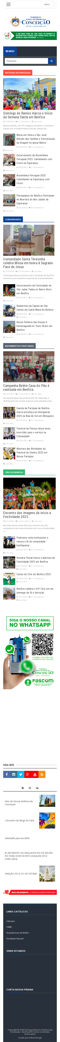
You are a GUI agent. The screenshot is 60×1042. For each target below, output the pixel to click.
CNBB (9, 926)
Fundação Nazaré (15, 938)
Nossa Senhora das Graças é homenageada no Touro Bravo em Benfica (34, 326)
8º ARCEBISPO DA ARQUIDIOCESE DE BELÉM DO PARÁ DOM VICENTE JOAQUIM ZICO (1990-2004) (28, 855)
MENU (47, 4)
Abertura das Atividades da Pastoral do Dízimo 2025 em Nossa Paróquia (31, 452)
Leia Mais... (38, 271)
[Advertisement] (30, 727)
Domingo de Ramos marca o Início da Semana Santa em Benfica (28, 115)
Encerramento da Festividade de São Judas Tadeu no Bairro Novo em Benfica (34, 289)
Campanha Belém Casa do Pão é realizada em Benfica (26, 388)
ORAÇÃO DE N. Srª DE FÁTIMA (21, 873)
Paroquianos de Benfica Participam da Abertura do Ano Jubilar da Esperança (35, 199)
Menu (10, 51)
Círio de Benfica (14, 472)
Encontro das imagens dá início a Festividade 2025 (27, 515)
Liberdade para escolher (17, 838)
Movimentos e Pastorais (19, 345)
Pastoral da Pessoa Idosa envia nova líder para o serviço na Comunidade (33, 432)
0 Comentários (24, 121)
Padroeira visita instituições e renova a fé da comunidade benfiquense (32, 541)
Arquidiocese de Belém (17, 932)
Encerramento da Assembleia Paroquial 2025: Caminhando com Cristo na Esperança (34, 159)
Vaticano (10, 921)
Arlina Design (35, 1037)
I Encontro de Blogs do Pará (19, 820)
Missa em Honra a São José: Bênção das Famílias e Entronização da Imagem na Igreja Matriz (35, 138)
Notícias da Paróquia (17, 72)
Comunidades (13, 219)
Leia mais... (38, 121)
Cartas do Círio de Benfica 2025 (33, 574)
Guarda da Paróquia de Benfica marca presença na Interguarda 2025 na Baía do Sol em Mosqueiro (35, 412)
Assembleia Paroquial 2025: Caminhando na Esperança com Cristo (33, 179)
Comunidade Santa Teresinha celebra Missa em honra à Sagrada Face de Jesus (28, 263)
